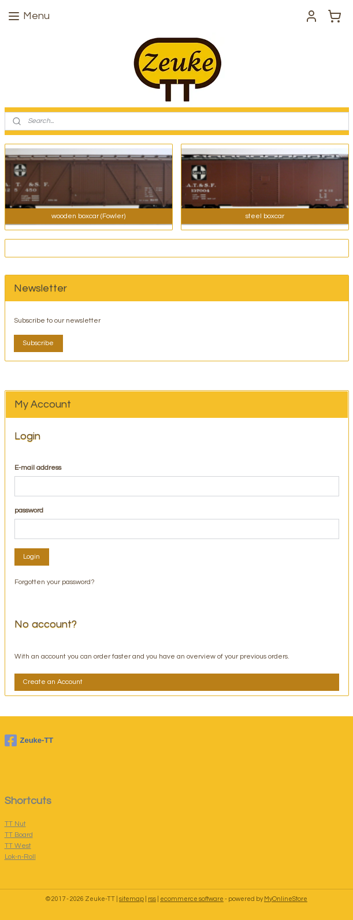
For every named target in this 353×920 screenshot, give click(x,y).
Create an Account (53, 682)
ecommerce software (192, 899)
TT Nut (15, 824)
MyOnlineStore (285, 899)
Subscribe (38, 343)
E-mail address (37, 468)
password (28, 510)
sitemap (131, 899)
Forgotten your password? (54, 582)
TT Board (19, 835)
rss (152, 899)
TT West (18, 846)
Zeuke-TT (29, 740)
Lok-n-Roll (20, 857)
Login (31, 556)
